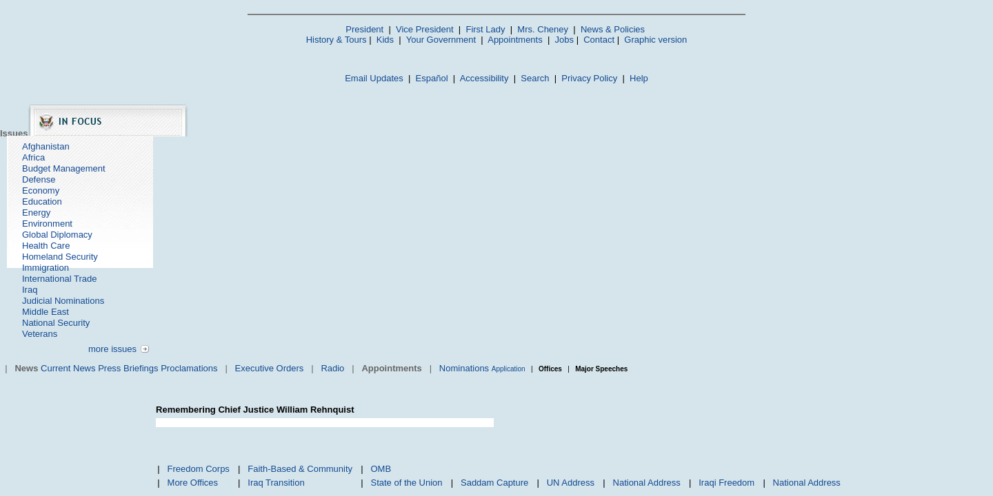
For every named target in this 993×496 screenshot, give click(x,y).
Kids (385, 39)
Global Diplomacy (57, 234)
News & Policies (613, 29)
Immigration (45, 267)
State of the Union (406, 482)
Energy (36, 212)
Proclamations (189, 368)
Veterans (39, 334)
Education (42, 201)
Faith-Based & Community (300, 469)
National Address (647, 482)
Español (432, 78)
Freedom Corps (199, 469)
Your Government (441, 39)
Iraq (29, 290)
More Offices (193, 482)
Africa (33, 157)
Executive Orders (269, 368)
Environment (47, 223)
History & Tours (336, 39)
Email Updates (374, 78)
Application (508, 369)
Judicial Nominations (63, 301)
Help (639, 78)
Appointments (515, 39)
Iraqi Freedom (726, 482)
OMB (380, 469)
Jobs (564, 39)
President (364, 29)
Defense (38, 179)
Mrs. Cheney (542, 29)
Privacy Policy (589, 78)
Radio (332, 368)
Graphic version (655, 39)
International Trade (59, 278)
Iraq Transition (276, 482)
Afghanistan (46, 146)
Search (535, 78)
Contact (598, 39)
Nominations (464, 368)
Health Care (46, 245)
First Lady (485, 29)
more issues (112, 349)
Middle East (45, 312)
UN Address (570, 482)
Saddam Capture (494, 482)
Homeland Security (60, 256)
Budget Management (64, 168)
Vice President (425, 29)
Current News (68, 368)
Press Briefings (128, 368)
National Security (56, 323)
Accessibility (484, 78)
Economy (40, 190)
